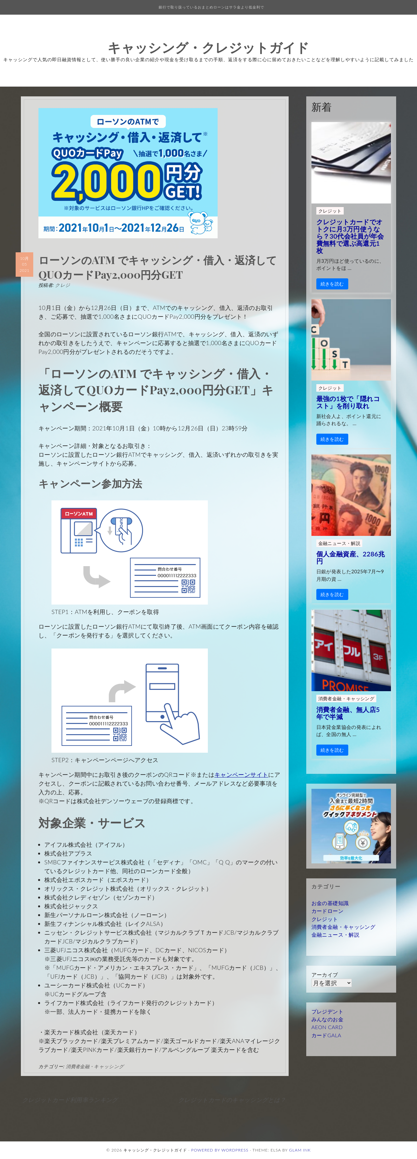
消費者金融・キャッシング (95, 1066)
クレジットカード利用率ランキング (70, 1100)
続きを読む (332, 283)
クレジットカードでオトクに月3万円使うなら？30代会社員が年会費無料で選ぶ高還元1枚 (350, 236)
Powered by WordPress (220, 1150)
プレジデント (327, 1011)
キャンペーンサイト (241, 774)
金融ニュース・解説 (339, 543)
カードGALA (326, 1035)
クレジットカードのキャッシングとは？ (232, 1100)
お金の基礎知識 (330, 903)
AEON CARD (327, 1027)
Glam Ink (300, 1150)
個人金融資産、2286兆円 (350, 557)
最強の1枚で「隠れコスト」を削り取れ (348, 402)
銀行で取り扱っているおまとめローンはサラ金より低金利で (211, 7)
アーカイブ (324, 974)
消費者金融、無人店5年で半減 (348, 713)
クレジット (330, 211)
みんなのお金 (327, 1019)
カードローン (327, 911)
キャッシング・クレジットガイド (208, 47)
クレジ (62, 285)
